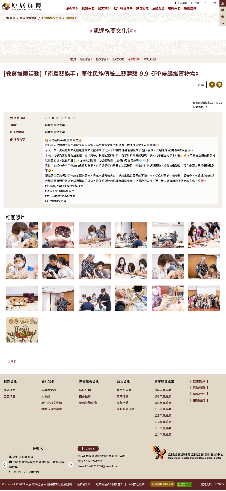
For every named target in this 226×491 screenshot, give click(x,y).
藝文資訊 (105, 8)
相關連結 (190, 8)
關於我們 (89, 8)
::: (192, 2)
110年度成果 (162, 408)
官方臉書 (181, 2)
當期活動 (122, 396)
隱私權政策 (85, 484)
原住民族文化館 (51, 402)
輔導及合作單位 (51, 408)
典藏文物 (118, 59)
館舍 (14, 125)
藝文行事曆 (124, 390)
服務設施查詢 (87, 402)
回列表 (12, 361)
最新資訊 (73, 8)
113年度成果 (162, 426)
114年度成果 (162, 433)
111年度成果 (162, 414)
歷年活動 (122, 402)
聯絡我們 (174, 8)
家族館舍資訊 (28, 18)
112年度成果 (162, 420)
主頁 (73, 59)
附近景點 (150, 59)
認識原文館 (48, 390)
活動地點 (17, 132)
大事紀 (45, 396)
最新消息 (9, 390)
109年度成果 (162, 402)
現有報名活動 (125, 408)
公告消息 (9, 396)
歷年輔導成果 (124, 8)
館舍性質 (85, 396)
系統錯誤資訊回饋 (169, 483)
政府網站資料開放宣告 (112, 484)
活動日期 (17, 118)
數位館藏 (142, 8)
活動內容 (17, 139)
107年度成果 (162, 390)
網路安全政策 (141, 484)
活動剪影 (158, 8)
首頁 (12, 18)
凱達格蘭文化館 (51, 18)
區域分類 (85, 390)
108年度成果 (162, 396)
